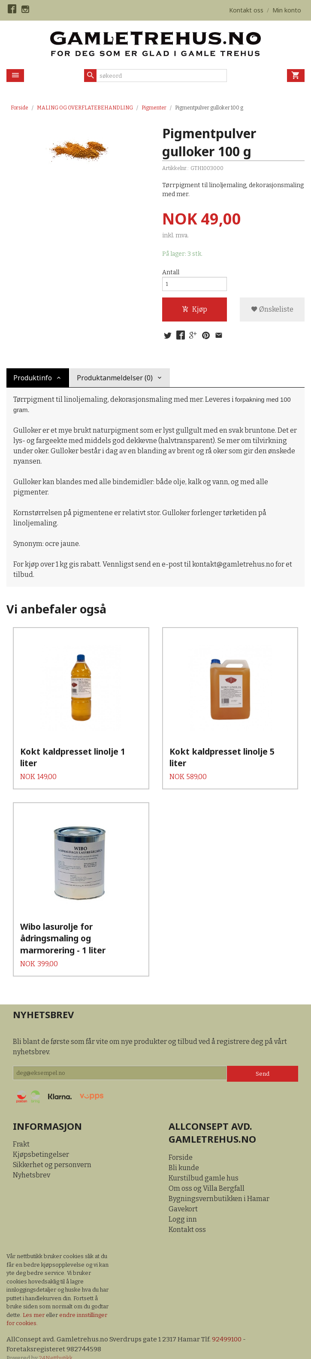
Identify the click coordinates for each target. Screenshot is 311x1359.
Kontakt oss (187, 1217)
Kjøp (194, 312)
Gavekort (183, 1196)
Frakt (21, 1132)
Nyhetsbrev (31, 1163)
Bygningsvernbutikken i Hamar (219, 1186)
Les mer (34, 1302)
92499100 (230, 1327)
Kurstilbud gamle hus (204, 1165)
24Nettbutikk (55, 1346)
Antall (170, 272)
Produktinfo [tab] (32, 381)
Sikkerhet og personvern (52, 1152)
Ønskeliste (272, 312)
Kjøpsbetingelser (41, 1142)
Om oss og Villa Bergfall (207, 1175)
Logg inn (183, 1206)
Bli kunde (184, 1155)
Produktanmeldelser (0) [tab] (115, 381)
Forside (19, 108)
